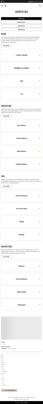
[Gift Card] (3, 373)
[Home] (2, 355)
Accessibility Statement (18, 399)
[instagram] (4, 1)
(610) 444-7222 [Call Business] (4, 343)
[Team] (2, 360)
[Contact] (2, 369)
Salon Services (21, 22)
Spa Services (21, 26)
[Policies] (2, 362)
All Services (21, 18)
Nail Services (21, 29)
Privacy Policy (26, 399)
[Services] (3, 378)
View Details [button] (6, 45)
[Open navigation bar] (2, 6)
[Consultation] (3, 371)
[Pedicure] (4, 385)
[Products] (3, 364)
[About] (2, 357)
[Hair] (3, 380)
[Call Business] (5, 6)
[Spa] (3, 382)
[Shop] (2, 367)
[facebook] (2, 1)
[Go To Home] (40, 6)
